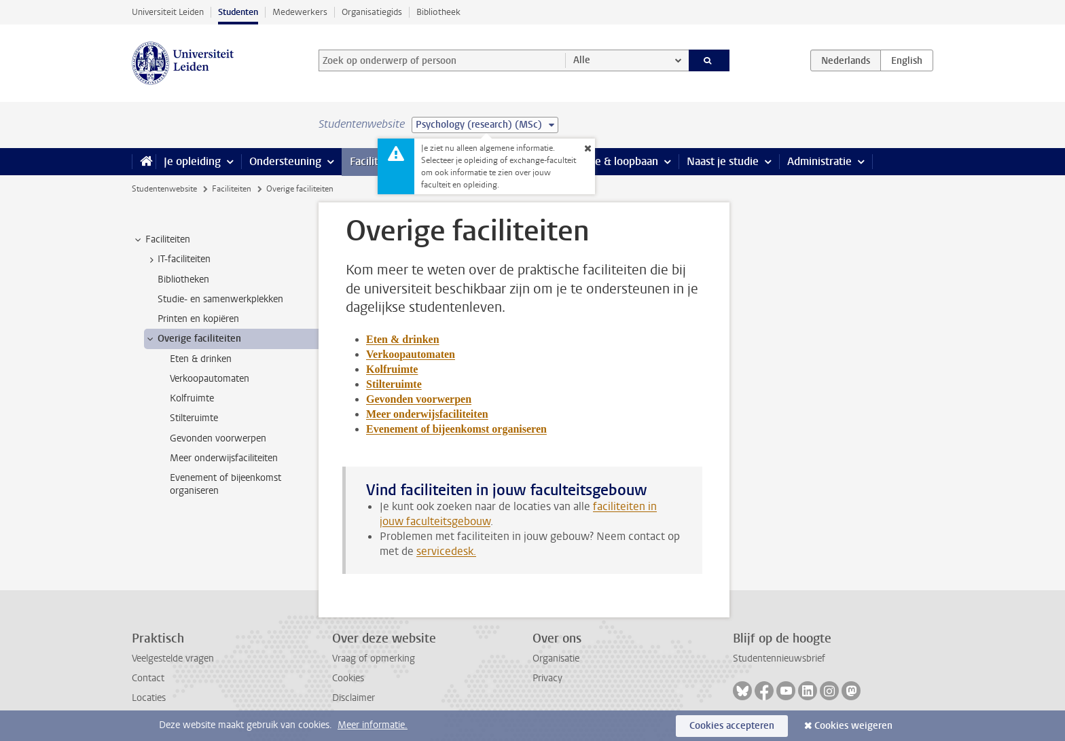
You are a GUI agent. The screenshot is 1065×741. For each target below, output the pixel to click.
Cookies (348, 678)
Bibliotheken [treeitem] (183, 279)
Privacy (547, 678)
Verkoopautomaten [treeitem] (209, 378)
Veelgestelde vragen (173, 658)
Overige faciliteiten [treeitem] (193, 339)
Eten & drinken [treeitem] (201, 359)
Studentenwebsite (164, 188)
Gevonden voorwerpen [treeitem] (218, 438)
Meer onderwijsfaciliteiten (427, 414)
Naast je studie (723, 161)
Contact (148, 678)
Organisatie (555, 658)
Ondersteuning (285, 161)
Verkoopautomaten (410, 354)
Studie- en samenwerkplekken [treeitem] (220, 299)
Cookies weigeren (853, 725)
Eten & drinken (402, 339)
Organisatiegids (372, 12)
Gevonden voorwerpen (418, 399)
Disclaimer (353, 697)
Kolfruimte (392, 369)
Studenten (238, 12)
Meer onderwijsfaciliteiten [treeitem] (224, 458)
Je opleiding (192, 161)
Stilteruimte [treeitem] (194, 418)
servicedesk (444, 551)
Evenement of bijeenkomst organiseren (456, 429)
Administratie (819, 161)
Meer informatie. (373, 725)
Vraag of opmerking (373, 658)
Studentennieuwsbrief (779, 658)
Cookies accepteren (731, 725)
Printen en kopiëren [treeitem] (198, 318)
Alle (581, 60)
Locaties (149, 697)
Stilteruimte (394, 384)
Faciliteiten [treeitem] (161, 240)
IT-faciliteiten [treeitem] (178, 259)
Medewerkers (299, 12)
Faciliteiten (376, 161)
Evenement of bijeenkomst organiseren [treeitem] (225, 484)
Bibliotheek (438, 12)
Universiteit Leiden (168, 12)
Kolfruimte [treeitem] (192, 398)
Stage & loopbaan (615, 161)
